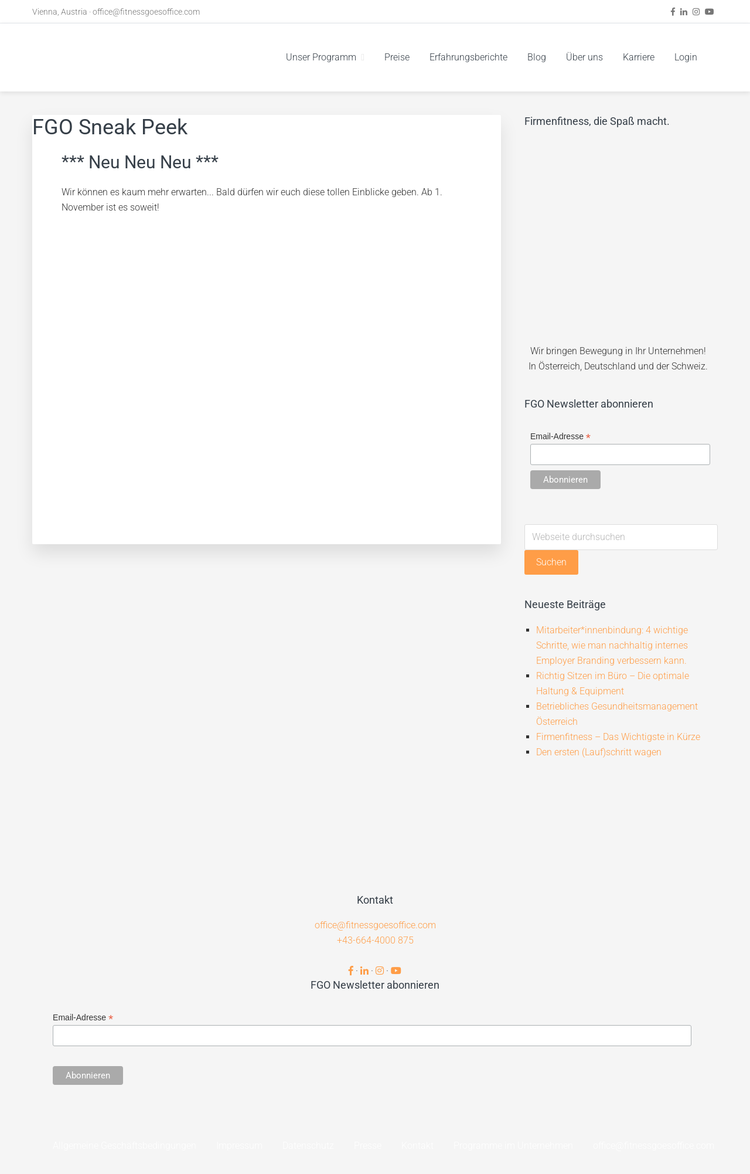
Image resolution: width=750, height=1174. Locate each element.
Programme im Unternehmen (513, 1145)
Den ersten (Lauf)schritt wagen (599, 752)
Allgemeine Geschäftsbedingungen (124, 1145)
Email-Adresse (560, 436)
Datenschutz (308, 1145)
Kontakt (417, 1145)
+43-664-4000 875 (375, 940)
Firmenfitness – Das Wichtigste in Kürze (618, 736)
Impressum (239, 1145)
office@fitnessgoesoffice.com (146, 11)
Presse (367, 1145)
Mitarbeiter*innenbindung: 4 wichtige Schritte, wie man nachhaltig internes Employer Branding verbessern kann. (612, 645)
